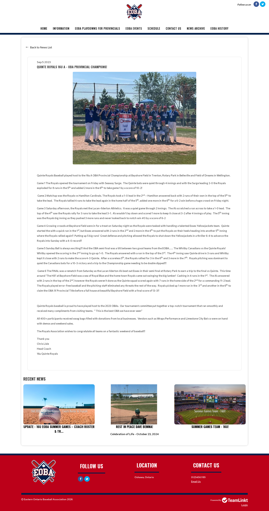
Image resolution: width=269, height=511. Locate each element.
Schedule (154, 28)
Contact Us (173, 28)
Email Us (196, 481)
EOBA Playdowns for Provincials (97, 28)
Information (61, 28)
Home (43, 28)
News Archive (196, 28)
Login (244, 504)
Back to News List (41, 47)
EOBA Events (134, 28)
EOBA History (219, 28)
